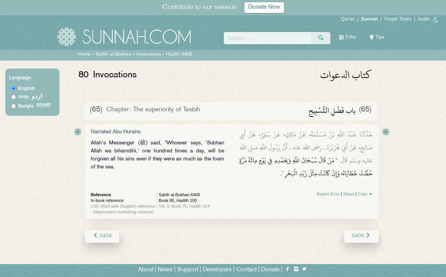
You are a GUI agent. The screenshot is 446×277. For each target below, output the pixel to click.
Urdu (30, 96)
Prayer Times (397, 19)
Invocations (148, 54)
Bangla (34, 106)
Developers (217, 270)
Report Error (328, 194)
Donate (270, 270)
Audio (424, 19)
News (165, 270)
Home (84, 54)
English (26, 88)
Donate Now (264, 7)
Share (348, 194)
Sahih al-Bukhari (114, 54)
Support (187, 270)
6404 (102, 236)
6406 (361, 236)
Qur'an (348, 19)
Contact (246, 270)
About (145, 270)
